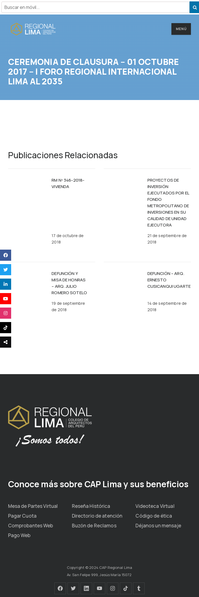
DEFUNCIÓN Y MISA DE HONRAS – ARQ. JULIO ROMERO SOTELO (69, 283)
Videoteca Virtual (154, 506)
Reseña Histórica (91, 506)
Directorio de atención (97, 516)
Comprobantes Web (30, 525)
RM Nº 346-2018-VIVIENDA (68, 183)
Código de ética (153, 516)
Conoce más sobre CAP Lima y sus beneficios (98, 484)
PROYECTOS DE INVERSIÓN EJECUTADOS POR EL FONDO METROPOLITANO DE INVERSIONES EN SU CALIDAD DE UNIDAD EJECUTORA (168, 202)
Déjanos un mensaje (158, 525)
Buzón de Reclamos (94, 525)
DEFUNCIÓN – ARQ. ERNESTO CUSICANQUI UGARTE (169, 280)
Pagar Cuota (22, 516)
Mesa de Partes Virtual (33, 506)
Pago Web (19, 535)
